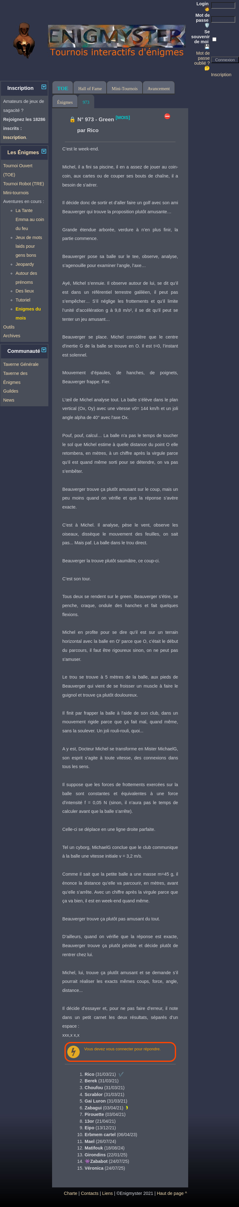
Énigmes (65, 102)
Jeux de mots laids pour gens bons (28, 246)
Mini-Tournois (125, 88)
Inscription (221, 74)
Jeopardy (24, 264)
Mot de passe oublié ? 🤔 (202, 61)
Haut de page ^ (172, 1193)
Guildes (10, 391)
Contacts (90, 1193)
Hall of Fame (90, 88)
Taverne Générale (20, 364)
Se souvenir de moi (200, 39)
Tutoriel (22, 299)
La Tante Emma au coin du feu (29, 219)
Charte (70, 1193)
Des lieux (24, 290)
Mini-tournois (16, 192)
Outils (9, 327)
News (8, 400)
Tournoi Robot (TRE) (23, 183)
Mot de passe (202, 20)
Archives (11, 335)
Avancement (159, 88)
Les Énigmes (23, 152)
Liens (107, 1193)
